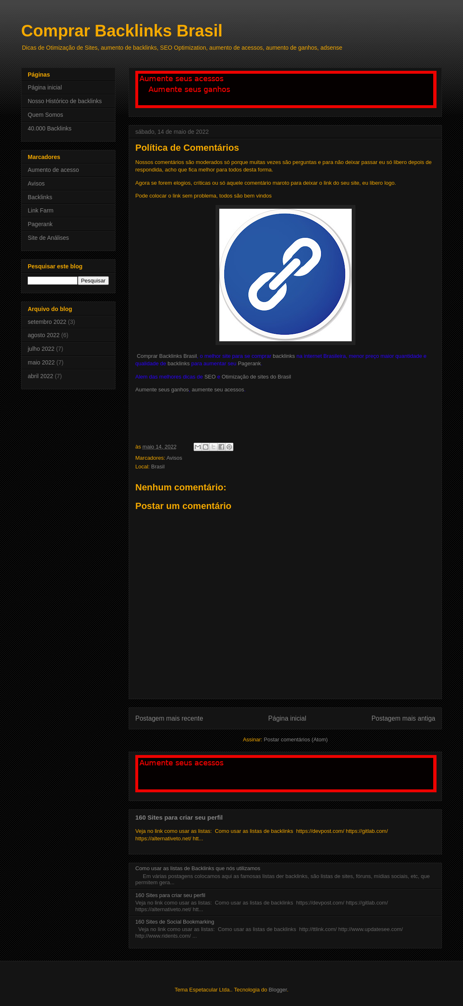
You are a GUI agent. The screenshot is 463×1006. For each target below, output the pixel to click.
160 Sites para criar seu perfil (179, 817)
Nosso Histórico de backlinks (65, 101)
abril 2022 (40, 376)
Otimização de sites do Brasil (256, 377)
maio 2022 (41, 362)
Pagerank (249, 363)
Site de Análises (48, 237)
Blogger (278, 990)
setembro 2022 (47, 321)
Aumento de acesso (53, 169)
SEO (210, 377)
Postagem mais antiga (403, 718)
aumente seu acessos (218, 389)
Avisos (174, 458)
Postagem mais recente (169, 718)
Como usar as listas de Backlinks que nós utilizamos (197, 868)
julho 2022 (41, 348)
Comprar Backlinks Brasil (122, 31)
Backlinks (40, 197)
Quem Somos (45, 114)
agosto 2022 (44, 335)
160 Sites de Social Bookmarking (174, 922)
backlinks (284, 356)
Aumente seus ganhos (162, 389)
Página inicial (287, 718)
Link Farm (40, 210)
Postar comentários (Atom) (296, 739)
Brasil (158, 466)
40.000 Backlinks (50, 128)
